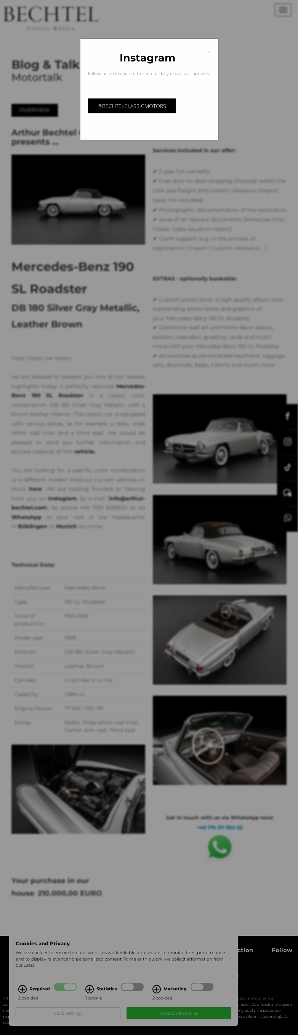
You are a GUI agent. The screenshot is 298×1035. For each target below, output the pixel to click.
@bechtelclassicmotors (132, 106)
